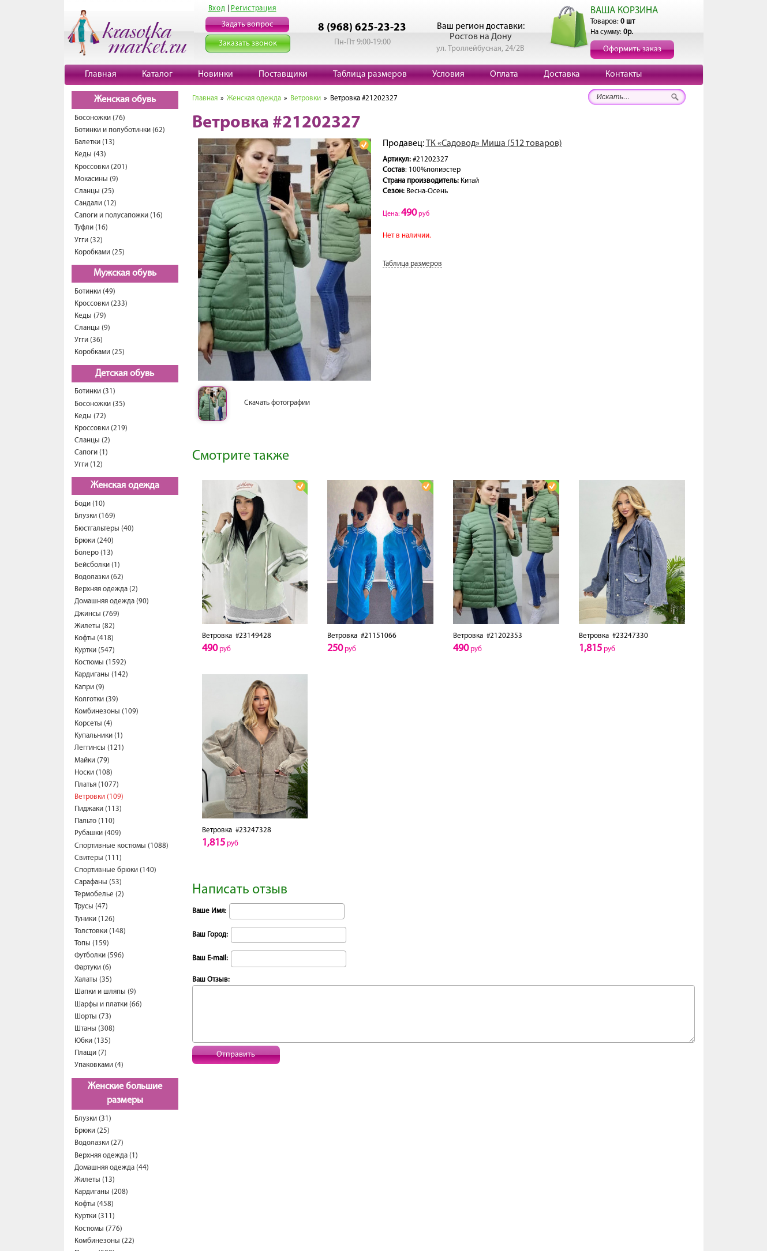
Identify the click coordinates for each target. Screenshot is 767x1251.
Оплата (504, 74)
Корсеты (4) (93, 723)
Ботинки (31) (94, 391)
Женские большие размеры (125, 1094)
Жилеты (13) (94, 1180)
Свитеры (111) (98, 858)
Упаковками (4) (99, 1065)
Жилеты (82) (94, 626)
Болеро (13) (93, 553)
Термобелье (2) (99, 894)
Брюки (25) (92, 1130)
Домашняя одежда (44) (111, 1167)
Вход (217, 8)
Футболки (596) (99, 955)
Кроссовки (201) (101, 167)
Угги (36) (88, 340)
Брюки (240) (94, 540)
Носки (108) (93, 772)
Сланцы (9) (92, 328)
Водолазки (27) (99, 1143)
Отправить (235, 1054)
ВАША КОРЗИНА (624, 11)
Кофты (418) (94, 638)
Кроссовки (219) (101, 428)
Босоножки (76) (99, 118)
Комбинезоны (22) (104, 1241)
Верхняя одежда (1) (106, 1155)
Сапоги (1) (91, 452)
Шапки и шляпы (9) (105, 991)
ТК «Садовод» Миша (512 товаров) (494, 143)
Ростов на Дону (481, 37)
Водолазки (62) (99, 577)
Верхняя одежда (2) (106, 589)
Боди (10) (89, 504)
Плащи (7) (90, 1053)
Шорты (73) (92, 1016)
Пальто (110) (94, 821)
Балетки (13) (94, 142)
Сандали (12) (95, 203)
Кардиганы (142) (101, 674)
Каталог (157, 74)
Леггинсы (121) (99, 748)
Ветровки (305, 98)
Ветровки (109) (99, 797)
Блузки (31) (92, 1118)
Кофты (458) (94, 1204)
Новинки (215, 74)
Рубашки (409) (97, 833)
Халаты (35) (93, 979)
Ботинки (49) (94, 291)
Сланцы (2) (92, 440)
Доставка (562, 74)
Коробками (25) (99, 252)
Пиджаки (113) (98, 809)
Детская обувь (124, 373)
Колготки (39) (96, 699)
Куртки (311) (94, 1216)
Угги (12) (88, 464)
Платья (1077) (96, 784)
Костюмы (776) (98, 1229)
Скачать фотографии (277, 403)
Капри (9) (89, 687)
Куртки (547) (94, 650)
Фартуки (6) (92, 967)
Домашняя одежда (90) (111, 601)
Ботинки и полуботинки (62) (119, 130)
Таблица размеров (370, 74)
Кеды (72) (90, 416)
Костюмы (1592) (100, 662)
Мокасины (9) (96, 179)
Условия (448, 74)
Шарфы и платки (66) (108, 1004)
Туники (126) (94, 919)
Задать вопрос (247, 24)
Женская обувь (125, 99)
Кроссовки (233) (101, 303)
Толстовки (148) (100, 931)
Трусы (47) (91, 906)
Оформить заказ (632, 49)
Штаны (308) (94, 1028)
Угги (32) (88, 240)
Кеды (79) (90, 316)
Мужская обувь (124, 273)
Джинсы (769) (96, 614)
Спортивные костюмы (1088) (121, 846)
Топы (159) (91, 943)
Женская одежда (125, 485)
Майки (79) (92, 760)
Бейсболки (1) (97, 565)
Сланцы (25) (94, 191)
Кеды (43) (90, 154)
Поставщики (283, 74)
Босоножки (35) (99, 404)
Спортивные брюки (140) (115, 870)
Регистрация (253, 8)
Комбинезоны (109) (106, 711)
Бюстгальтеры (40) (104, 528)
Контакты (623, 74)
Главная (101, 74)
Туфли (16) (91, 227)
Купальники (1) (98, 735)
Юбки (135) (92, 1041)
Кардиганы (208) (101, 1192)
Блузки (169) (94, 516)
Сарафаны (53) (98, 882)
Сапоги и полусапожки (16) (118, 215)
